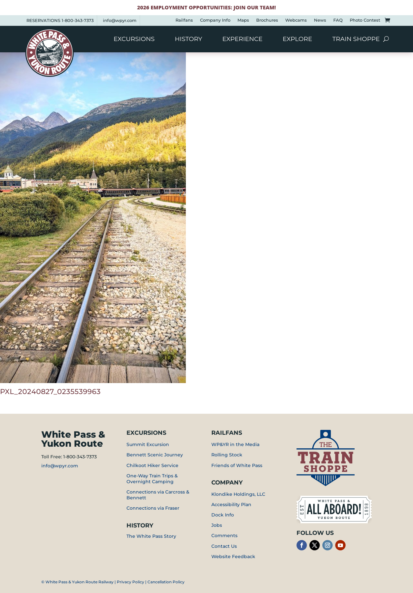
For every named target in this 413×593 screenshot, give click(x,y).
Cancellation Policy (166, 581)
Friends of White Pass (236, 465)
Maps (243, 20)
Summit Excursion (147, 444)
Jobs (216, 525)
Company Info (215, 20)
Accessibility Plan (231, 504)
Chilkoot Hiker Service (152, 465)
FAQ (338, 20)
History (188, 40)
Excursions (134, 40)
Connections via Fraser (152, 508)
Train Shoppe (356, 40)
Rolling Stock (226, 455)
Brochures (267, 20)
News (320, 20)
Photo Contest (365, 20)
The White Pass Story (151, 536)
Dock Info (222, 515)
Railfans (184, 20)
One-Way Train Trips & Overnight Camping (152, 478)
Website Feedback (233, 556)
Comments (224, 535)
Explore (297, 40)
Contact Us (224, 546)
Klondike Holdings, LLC (238, 494)
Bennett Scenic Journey (154, 455)
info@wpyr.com (119, 20)
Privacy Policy (130, 581)
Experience (242, 40)
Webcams (296, 20)
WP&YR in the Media (235, 444)
